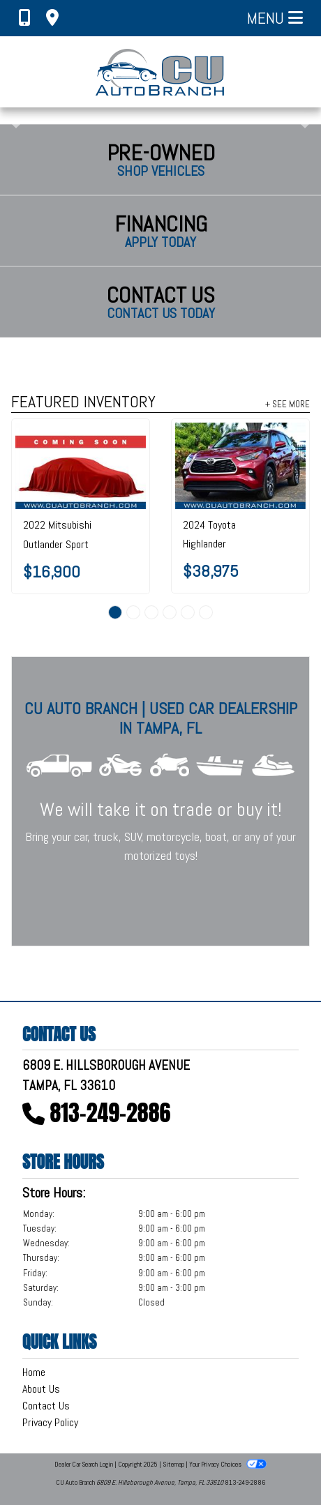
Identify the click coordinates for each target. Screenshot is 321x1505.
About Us (41, 1389)
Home (33, 1372)
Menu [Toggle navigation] (275, 18)
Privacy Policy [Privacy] (50, 1422)
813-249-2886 (110, 1113)
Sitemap (173, 1464)
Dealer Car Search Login (83, 1464)
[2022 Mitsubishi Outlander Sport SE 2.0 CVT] (80, 466)
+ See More (287, 403)
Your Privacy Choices (227, 1464)
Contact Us (46, 1405)
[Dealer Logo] (161, 71)
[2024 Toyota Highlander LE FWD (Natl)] (240, 466)
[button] (12, 115)
